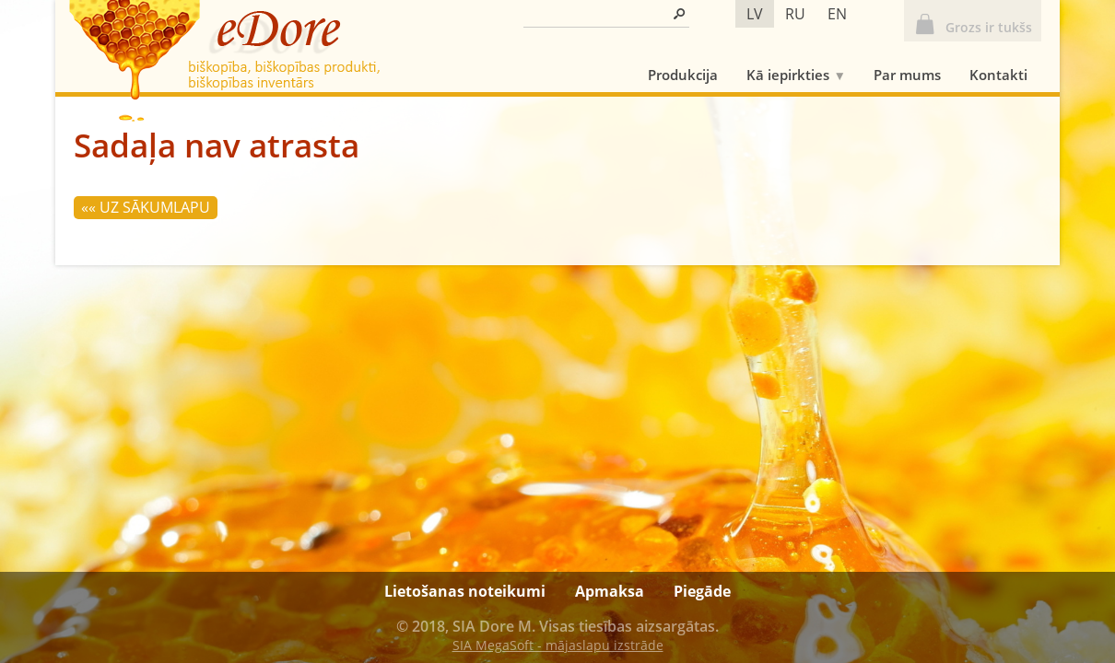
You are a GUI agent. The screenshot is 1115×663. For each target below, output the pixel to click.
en (837, 14)
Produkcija (683, 74)
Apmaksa (609, 591)
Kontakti (998, 74)
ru (795, 14)
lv (754, 14)
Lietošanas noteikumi (465, 591)
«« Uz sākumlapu (145, 207)
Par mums (907, 74)
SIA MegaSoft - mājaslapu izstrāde (557, 645)
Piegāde (702, 591)
